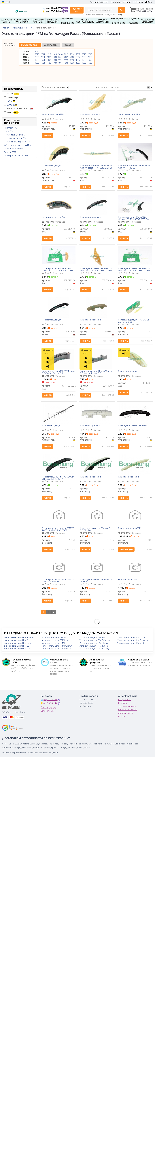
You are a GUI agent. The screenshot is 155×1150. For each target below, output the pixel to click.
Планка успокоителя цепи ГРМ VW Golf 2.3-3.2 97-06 (58, 584)
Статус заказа (124, 703)
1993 (54, 60)
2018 (84, 54)
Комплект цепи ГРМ (127, 583)
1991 (43, 60)
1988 (84, 62)
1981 (43, 62)
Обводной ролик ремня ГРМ (17, 145)
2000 (37, 57)
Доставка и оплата (99, 2)
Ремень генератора (13, 148)
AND (11, 93)
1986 (72, 62)
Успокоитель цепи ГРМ (53, 114)
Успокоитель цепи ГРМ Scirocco (95, 643)
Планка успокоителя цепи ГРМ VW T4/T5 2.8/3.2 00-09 (96, 584)
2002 (49, 57)
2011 (43, 54)
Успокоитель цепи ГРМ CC (16, 649)
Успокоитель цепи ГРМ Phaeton (57, 652)
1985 (66, 62)
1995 (66, 60)
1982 (49, 62)
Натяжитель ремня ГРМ (15, 138)
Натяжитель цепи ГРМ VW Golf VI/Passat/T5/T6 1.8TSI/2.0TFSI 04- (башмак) (133, 219)
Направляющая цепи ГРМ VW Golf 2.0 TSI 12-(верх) (134, 322)
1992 (49, 60)
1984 (60, 62)
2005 (66, 57)
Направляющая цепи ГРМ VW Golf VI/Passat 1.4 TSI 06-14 (58, 480)
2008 (84, 57)
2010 (37, 54)
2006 (72, 57)
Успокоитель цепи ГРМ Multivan (57, 649)
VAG (11, 112)
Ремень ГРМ (10, 152)
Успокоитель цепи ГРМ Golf (55, 641)
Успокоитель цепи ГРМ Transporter (134, 643)
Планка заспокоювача (90, 218)
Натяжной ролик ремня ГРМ (17, 141)
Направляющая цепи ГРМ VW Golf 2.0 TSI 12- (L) (96, 532)
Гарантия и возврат (121, 2)
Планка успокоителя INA (53, 218)
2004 (60, 57)
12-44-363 (52, 8)
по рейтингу (62, 87)
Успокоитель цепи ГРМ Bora (17, 643)
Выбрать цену (126, 552)
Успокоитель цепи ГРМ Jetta (55, 643)
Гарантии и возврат (127, 713)
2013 (54, 54)
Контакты (138, 2)
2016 (72, 54)
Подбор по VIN (77, 10)
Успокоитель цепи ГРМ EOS (17, 652)
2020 (37, 51)
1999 (90, 60)
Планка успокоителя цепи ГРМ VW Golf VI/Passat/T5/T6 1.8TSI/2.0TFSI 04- (96, 167)
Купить (48, 135)
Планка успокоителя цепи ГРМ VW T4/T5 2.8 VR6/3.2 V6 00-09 (58, 532)
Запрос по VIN (47, 714)
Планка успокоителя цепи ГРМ (132, 428)
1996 (72, 60)
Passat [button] (67, 44)
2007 (78, 57)
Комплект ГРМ (10, 127)
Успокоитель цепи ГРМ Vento (131, 646)
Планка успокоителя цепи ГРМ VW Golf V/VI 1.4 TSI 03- (134, 167)
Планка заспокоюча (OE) (129, 531)
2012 (49, 54)
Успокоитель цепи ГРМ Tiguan (94, 649)
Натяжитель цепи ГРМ (14, 134)
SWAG (12, 104)
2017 (78, 54)
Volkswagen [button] (51, 44)
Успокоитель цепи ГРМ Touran (131, 641)
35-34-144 (52, 11)
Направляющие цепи (90, 114)
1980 (37, 62)
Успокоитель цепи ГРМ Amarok (19, 641)
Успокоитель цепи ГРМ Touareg (94, 652)
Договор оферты (126, 716)
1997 (78, 60)
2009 (90, 57)
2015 (66, 54)
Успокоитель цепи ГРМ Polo (93, 641)
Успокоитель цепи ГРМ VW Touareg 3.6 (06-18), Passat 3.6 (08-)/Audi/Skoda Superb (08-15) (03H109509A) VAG (57, 374)
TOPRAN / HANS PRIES (18, 108)
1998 (84, 60)
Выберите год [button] (30, 44)
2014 (60, 54)
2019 (90, 54)
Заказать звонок (48, 710)
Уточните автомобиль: (10, 44)
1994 (60, 60)
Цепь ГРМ (8, 131)
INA (11, 101)
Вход (148, 2)
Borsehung (12, 97)
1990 (37, 60)
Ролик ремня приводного (16, 155)
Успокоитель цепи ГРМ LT (54, 646)
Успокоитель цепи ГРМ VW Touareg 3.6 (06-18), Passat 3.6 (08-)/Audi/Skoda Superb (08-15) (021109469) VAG (95, 374)
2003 (54, 57)
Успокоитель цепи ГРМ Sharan (94, 646)
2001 (43, 57)
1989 (90, 62)
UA (4, 2)
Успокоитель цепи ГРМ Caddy (18, 646)
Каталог (122, 720)
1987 (78, 62)
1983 (54, 62)
